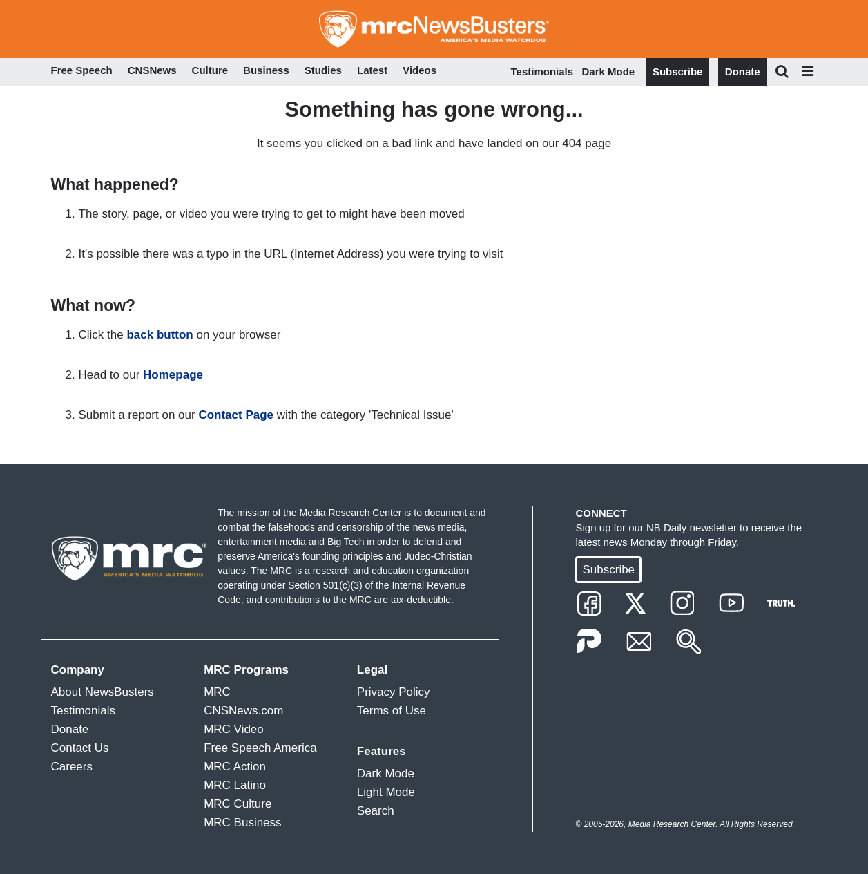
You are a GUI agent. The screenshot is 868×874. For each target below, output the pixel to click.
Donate (742, 71)
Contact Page (235, 414)
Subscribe (678, 71)
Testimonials (542, 71)
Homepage (173, 374)
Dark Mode (608, 71)
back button (159, 334)
